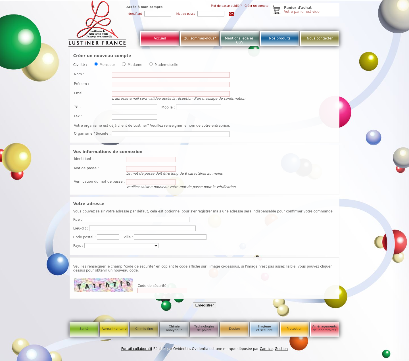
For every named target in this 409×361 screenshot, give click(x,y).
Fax (77, 116)
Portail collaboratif (136, 349)
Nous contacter (320, 38)
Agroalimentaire (114, 329)
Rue (76, 220)
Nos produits (280, 38)
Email (78, 93)
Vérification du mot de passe (98, 181)
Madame (135, 65)
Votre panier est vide (302, 12)
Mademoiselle (166, 65)
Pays (77, 246)
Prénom (80, 84)
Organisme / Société (91, 133)
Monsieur (107, 65)
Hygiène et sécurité (264, 328)
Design (234, 329)
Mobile (167, 107)
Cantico (266, 349)
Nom (78, 74)
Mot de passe (85, 168)
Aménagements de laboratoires (324, 328)
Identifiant (82, 159)
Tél (76, 106)
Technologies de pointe (204, 328)
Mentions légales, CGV (240, 40)
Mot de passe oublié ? (226, 5)
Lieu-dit (79, 228)
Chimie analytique (174, 328)
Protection (294, 329)
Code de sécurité (151, 286)
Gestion (281, 349)
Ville (127, 237)
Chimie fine (144, 329)
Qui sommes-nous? (199, 38)
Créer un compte (256, 5)
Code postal (83, 237)
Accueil (160, 38)
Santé (84, 329)
